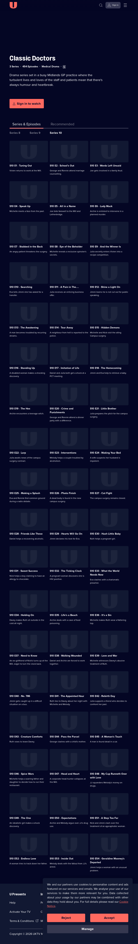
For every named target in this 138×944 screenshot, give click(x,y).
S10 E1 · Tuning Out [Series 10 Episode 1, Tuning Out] (21, 166)
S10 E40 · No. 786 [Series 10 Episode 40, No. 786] (20, 696)
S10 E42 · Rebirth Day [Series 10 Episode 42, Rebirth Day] (102, 696)
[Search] (101, 5)
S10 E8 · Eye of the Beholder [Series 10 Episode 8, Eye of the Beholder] (66, 247)
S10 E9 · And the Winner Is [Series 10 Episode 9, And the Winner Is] (105, 247)
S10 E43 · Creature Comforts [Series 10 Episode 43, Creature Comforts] (26, 737)
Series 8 (15, 133)
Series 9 (35, 133)
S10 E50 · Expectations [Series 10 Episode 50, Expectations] (63, 818)
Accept (109, 918)
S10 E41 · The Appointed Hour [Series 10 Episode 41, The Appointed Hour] (67, 696)
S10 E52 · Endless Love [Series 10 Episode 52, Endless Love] (23, 858)
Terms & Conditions (22, 921)
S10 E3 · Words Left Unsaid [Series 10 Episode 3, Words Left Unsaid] (105, 166)
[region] (88, 909)
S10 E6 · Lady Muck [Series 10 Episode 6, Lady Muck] (101, 206)
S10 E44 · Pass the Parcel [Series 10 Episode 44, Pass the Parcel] (64, 737)
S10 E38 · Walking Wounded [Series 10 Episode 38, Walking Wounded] (66, 656)
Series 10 (56, 133)
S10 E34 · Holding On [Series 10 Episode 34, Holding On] (22, 615)
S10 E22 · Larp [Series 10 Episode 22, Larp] (18, 453)
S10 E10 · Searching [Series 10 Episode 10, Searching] (21, 287)
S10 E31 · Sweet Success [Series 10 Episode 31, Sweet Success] (24, 571)
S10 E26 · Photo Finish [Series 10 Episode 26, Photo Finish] (63, 493)
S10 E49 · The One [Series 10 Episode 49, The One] (20, 818)
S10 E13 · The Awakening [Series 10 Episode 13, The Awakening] (24, 328)
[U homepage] (13, 5)
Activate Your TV (20, 912)
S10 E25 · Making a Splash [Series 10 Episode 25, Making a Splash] (25, 493)
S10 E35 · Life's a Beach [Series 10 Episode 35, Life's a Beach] (63, 615)
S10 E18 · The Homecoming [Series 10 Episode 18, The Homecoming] (105, 368)
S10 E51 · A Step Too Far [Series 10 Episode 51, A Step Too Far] (104, 818)
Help (12, 903)
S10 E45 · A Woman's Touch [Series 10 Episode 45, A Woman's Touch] (106, 737)
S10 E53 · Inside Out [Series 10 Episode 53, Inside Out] (61, 858)
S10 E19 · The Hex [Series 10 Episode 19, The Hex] (20, 408)
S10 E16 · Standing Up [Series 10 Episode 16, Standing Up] (22, 368)
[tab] (62, 125)
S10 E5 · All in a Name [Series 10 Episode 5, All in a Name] (63, 206)
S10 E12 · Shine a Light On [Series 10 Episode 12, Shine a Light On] (105, 287)
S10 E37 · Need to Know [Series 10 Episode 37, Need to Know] (23, 656)
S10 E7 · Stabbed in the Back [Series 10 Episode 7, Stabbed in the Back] (26, 247)
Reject (66, 918)
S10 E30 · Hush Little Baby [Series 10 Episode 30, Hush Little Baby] (105, 534)
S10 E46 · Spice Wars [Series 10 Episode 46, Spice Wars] (22, 774)
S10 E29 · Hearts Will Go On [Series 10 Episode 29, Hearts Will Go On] (66, 534)
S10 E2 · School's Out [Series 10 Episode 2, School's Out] (62, 166)
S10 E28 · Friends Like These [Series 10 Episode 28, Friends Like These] (26, 534)
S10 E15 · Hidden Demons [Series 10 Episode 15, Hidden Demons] (105, 328)
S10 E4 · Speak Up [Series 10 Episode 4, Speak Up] (20, 206)
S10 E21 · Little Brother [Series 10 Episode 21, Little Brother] (103, 408)
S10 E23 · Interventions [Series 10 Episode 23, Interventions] (63, 453)
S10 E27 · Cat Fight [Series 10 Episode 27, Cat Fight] (101, 493)
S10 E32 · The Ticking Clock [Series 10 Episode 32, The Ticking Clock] (66, 571)
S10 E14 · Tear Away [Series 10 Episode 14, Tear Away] (61, 328)
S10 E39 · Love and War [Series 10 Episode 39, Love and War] (103, 656)
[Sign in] (113, 5)
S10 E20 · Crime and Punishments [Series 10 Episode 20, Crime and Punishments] (61, 410)
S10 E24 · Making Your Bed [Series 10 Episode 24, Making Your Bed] (105, 453)
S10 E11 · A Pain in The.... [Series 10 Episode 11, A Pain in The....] (64, 287)
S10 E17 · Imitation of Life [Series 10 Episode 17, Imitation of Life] (64, 368)
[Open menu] (125, 5)
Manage (88, 929)
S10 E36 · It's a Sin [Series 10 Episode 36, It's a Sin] (100, 615)
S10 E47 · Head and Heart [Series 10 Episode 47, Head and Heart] (64, 774)
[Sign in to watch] (27, 103)
